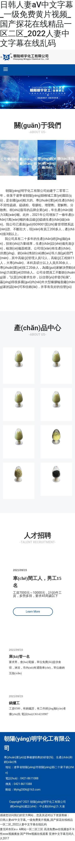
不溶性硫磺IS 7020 (56, 373)
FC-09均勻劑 (56, 487)
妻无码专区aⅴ (9, 829)
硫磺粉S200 (18, 450)
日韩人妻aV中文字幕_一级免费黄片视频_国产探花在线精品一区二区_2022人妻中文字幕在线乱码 (36, 24)
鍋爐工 (14, 703)
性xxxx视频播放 (10, 833)
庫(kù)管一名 (19, 657)
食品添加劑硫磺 (56, 450)
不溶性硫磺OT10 (19, 412)
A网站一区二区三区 (31, 829)
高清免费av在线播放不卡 (59, 829)
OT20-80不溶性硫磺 (18, 488)
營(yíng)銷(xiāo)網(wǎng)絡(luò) (47, 163)
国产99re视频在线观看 (34, 833)
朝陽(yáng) (13, 191)
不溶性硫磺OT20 (56, 412)
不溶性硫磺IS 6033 (18, 373)
